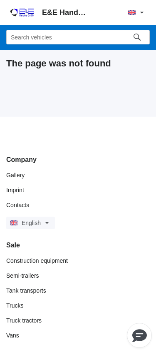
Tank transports (26, 290)
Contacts (17, 205)
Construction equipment (37, 260)
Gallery (15, 175)
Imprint (15, 190)
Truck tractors (24, 320)
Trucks (14, 305)
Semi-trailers (22, 275)
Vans (12, 335)
